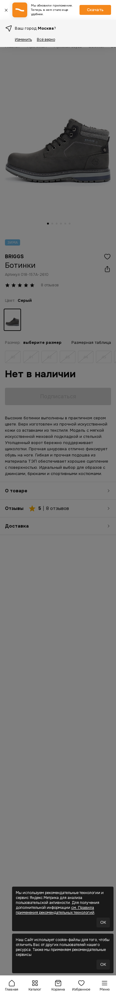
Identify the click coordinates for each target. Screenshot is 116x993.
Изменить (23, 39)
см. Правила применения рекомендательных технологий (55, 910)
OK (103, 922)
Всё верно (46, 39)
